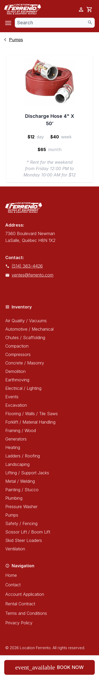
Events (11, 396)
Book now (49, 667)
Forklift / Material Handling (30, 422)
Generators (16, 439)
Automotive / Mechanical (29, 329)
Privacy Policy (18, 622)
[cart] (89, 9)
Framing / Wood (20, 430)
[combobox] (55, 23)
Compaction (17, 346)
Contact (13, 584)
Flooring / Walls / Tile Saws (31, 413)
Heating (12, 447)
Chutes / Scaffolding (25, 337)
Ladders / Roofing (22, 455)
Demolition (15, 371)
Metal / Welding (20, 481)
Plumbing (13, 498)
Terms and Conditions (26, 613)
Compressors (18, 354)
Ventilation (15, 548)
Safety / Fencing (21, 523)
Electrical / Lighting (23, 388)
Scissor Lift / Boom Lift (27, 532)
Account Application (24, 594)
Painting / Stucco (22, 489)
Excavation (16, 405)
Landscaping (17, 464)
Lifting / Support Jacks (27, 472)
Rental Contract (20, 603)
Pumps (11, 515)
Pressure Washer (21, 506)
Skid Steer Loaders (23, 540)
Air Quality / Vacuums (26, 320)
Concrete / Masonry (24, 363)
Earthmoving (17, 379)
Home (11, 575)
